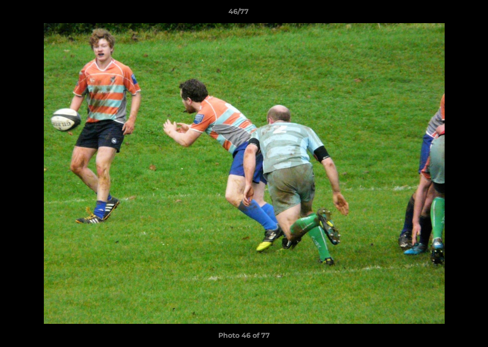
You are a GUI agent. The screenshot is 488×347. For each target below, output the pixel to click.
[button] (447, 14)
